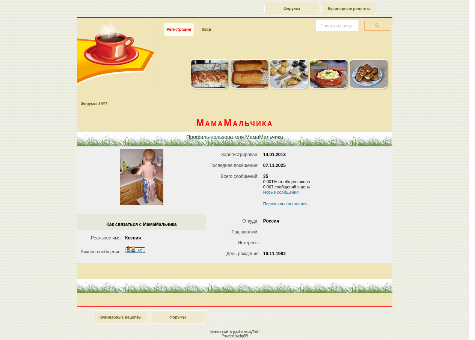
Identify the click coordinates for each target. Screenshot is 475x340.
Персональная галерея (285, 204)
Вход (206, 29)
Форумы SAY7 (94, 103)
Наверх (443, 326)
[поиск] (337, 26)
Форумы (291, 8)
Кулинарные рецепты (349, 8)
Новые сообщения (281, 192)
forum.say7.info (249, 332)
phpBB (243, 336)
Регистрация (179, 29)
